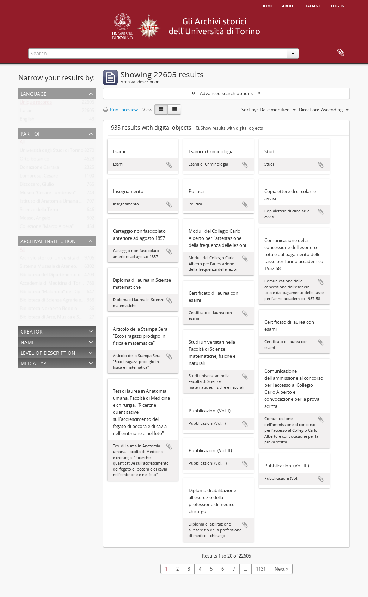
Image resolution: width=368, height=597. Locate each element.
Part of (30, 133)
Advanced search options (226, 93)
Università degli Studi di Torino (52, 152)
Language (33, 93)
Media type (34, 362)
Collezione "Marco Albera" (47, 228)
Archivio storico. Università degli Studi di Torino (69, 259)
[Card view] (161, 109)
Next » (281, 569)
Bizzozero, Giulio (37, 185)
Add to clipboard (169, 164)
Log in (338, 5)
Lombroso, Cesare (39, 177)
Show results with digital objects (229, 128)
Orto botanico (34, 160)
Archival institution (48, 240)
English (27, 120)
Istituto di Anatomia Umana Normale (58, 202)
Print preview (120, 109)
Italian (26, 112)
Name (27, 341)
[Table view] (174, 109)
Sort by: (249, 109)
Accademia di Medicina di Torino (53, 284)
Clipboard (341, 53)
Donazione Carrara (39, 169)
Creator (31, 331)
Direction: (309, 109)
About (288, 5)
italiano (313, 5)
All (22, 143)
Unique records (36, 103)
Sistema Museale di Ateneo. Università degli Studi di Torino (81, 268)
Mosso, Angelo (35, 219)
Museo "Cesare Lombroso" (48, 194)
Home (267, 5)
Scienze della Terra (39, 211)
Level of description (47, 352)
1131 (261, 569)
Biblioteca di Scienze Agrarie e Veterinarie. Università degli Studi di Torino (95, 301)
